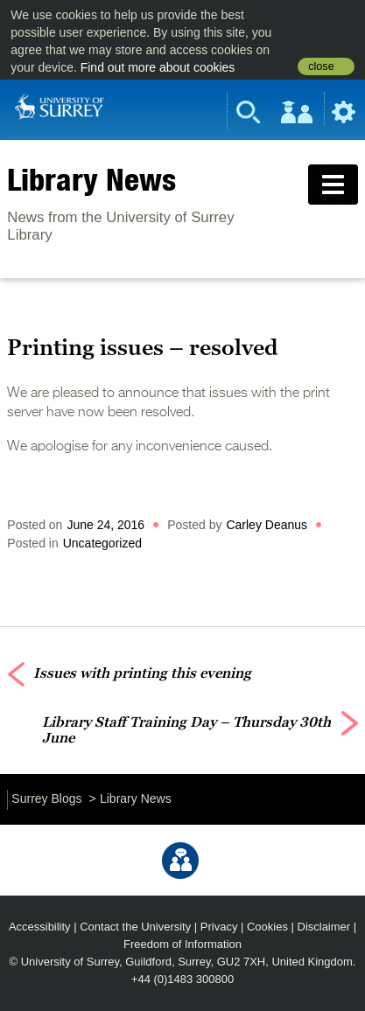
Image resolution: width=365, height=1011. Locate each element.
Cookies (267, 926)
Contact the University (135, 926)
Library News (91, 179)
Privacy (219, 926)
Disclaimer (324, 926)
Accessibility (40, 926)
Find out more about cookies (158, 67)
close (320, 66)
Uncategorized (102, 543)
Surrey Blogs (46, 798)
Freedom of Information (182, 944)
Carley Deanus (266, 525)
